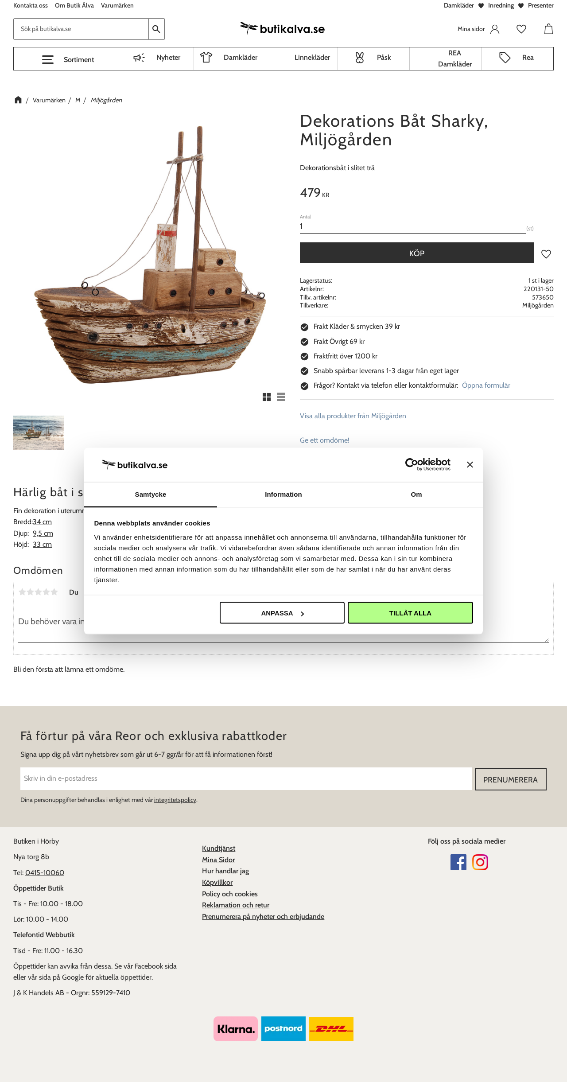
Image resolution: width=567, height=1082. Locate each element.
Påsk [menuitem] (384, 57)
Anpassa (282, 613)
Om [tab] (416, 494)
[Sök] (157, 29)
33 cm (42, 544)
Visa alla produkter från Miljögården (353, 416)
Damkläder (459, 5)
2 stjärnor (30, 592)
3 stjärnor (38, 592)
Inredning (501, 5)
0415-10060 (44, 872)
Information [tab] (283, 494)
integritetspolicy (175, 799)
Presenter (541, 5)
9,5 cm (43, 533)
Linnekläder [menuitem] (312, 57)
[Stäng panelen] (470, 465)
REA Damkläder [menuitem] (455, 59)
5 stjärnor (54, 592)
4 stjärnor (46, 592)
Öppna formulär (486, 385)
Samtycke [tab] (151, 494)
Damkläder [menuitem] (240, 57)
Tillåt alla (410, 613)
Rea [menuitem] (528, 57)
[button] (68, 60)
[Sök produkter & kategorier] (81, 29)
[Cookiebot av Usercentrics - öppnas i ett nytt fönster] (411, 464)
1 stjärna (22, 592)
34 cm (42, 522)
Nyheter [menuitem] (168, 57)
